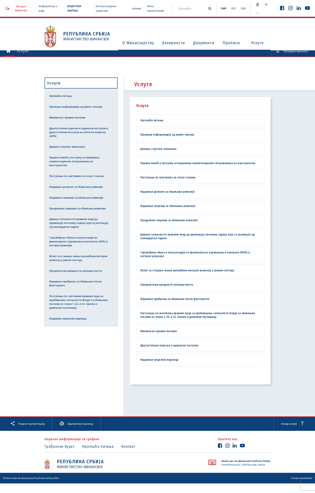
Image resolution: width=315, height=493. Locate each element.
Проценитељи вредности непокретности (75, 271)
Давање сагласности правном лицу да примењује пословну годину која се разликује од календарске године (78, 223)
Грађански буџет (60, 446)
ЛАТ (233, 8)
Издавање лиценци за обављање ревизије (76, 197)
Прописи (231, 42)
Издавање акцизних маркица (67, 318)
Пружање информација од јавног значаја (75, 106)
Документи (203, 42)
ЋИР (223, 8)
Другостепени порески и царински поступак (169, 345)
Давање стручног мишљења (67, 146)
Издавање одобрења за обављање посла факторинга (75, 283)
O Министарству (138, 42)
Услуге (257, 42)
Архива (136, 8)
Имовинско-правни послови (67, 117)
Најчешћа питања (60, 96)
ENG (243, 8)
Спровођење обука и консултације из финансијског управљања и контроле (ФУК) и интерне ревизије (78, 241)
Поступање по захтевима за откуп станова (76, 176)
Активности (173, 42)
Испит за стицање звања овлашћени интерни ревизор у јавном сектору (78, 258)
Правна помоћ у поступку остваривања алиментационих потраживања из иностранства (74, 161)
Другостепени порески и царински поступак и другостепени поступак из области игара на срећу (78, 132)
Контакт (128, 446)
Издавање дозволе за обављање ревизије (76, 187)
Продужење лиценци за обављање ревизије (77, 208)
